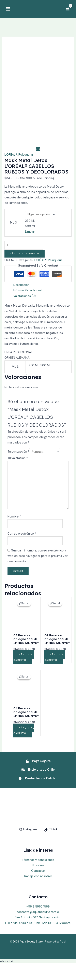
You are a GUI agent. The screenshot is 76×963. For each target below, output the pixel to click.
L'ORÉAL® (10, 95)
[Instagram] (27, 770)
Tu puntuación (18, 392)
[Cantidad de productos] (23, 186)
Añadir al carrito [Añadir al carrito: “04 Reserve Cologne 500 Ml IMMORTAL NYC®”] (54, 598)
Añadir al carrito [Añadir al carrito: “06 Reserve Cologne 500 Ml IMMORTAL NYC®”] (23, 671)
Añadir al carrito (24, 194)
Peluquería (25, 95)
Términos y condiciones (38, 800)
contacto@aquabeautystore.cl (38, 853)
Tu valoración (17, 398)
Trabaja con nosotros (38, 817)
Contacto (38, 811)
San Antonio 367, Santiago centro (38, 858)
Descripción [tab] (21, 226)
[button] (9, 953)
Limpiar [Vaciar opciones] (30, 172)
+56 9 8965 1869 (38, 847)
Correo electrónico (21, 474)
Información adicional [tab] (27, 231)
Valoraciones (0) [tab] (24, 236)
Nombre (14, 457)
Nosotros (38, 806)
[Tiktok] (51, 770)
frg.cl (63, 882)
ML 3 (13, 163)
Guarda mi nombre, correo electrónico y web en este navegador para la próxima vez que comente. (37, 496)
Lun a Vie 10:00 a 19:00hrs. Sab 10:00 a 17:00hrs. (38, 863)
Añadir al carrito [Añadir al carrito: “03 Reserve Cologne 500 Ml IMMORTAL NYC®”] (23, 598)
